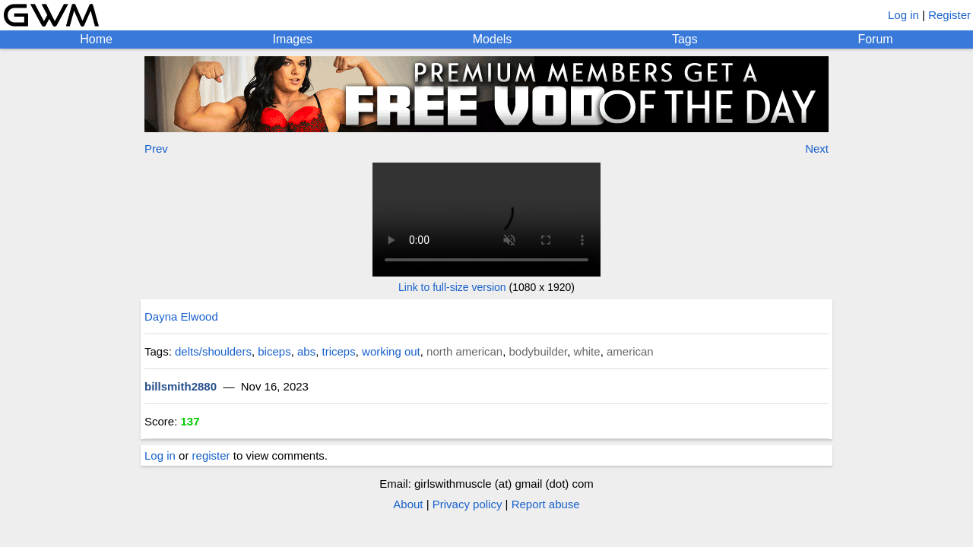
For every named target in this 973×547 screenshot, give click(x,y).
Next (817, 148)
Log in (903, 14)
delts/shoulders (213, 351)
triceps (339, 351)
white (587, 351)
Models (492, 39)
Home (96, 39)
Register (949, 14)
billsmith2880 (180, 386)
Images (292, 39)
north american (464, 351)
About (408, 504)
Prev (156, 148)
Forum (874, 39)
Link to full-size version (452, 287)
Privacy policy (467, 504)
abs (306, 351)
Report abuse (546, 504)
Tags (685, 39)
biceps (274, 351)
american (630, 351)
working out (391, 351)
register (211, 455)
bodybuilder (538, 351)
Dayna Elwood (181, 316)
